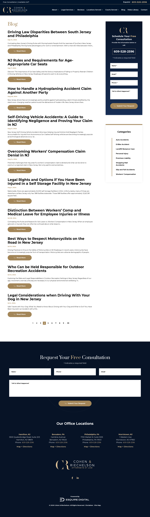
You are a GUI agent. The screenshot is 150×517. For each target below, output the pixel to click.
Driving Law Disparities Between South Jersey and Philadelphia (49, 35)
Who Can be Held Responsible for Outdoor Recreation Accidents (46, 273)
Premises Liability (127, 158)
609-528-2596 (139, 2)
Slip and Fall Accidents (129, 170)
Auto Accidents (126, 140)
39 (68, 323)
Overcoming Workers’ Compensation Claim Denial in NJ (46, 157)
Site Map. (97, 505)
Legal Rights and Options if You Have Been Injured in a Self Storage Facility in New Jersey (49, 186)
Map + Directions (24, 447)
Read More (20, 52)
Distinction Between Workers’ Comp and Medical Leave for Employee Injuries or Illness (49, 216)
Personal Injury (126, 154)
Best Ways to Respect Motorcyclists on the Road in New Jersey (46, 245)
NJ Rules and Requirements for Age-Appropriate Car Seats (40, 63)
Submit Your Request (125, 106)
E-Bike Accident (126, 144)
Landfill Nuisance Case (129, 149)
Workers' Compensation (130, 174)
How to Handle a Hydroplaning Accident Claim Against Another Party (49, 95)
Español (126, 2)
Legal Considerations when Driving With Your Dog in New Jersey (49, 301)
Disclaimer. (89, 505)
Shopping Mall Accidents (126, 164)
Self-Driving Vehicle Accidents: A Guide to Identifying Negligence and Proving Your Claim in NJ (50, 125)
